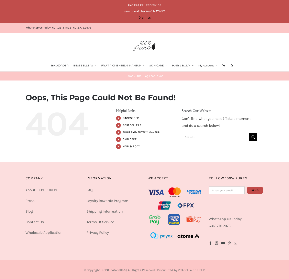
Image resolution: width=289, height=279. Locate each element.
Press (29, 200)
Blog (29, 211)
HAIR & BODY (131, 146)
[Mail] (235, 243)
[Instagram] (216, 243)
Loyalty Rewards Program (107, 200)
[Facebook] (210, 243)
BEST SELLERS (132, 125)
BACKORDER (131, 118)
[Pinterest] (229, 243)
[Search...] (215, 137)
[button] (232, 65)
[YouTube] (223, 243)
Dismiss (144, 17)
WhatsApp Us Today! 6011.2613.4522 (48, 27)
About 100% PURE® (41, 190)
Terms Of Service (100, 222)
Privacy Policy (98, 232)
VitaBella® (118, 270)
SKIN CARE (130, 139)
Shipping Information (105, 211)
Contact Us (34, 222)
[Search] (253, 137)
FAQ (90, 190)
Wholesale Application (44, 232)
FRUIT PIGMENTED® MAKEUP (141, 132)
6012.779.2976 (82, 27)
